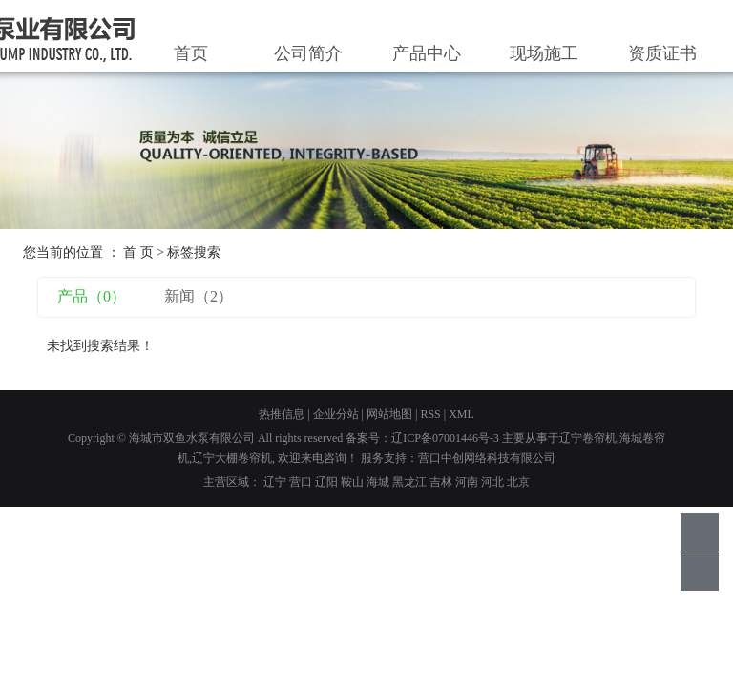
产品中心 (426, 53)
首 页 (138, 252)
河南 (466, 482)
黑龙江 (409, 482)
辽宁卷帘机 (588, 438)
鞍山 (352, 482)
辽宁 (274, 482)
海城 (377, 482)
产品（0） (91, 296)
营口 (300, 482)
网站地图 (389, 414)
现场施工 (544, 53)
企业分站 (336, 414)
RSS (430, 414)
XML (461, 414)
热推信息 (281, 414)
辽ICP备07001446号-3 (445, 438)
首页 (191, 53)
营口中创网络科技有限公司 (486, 458)
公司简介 (308, 53)
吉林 (440, 482)
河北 (492, 482)
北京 (518, 482)
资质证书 (662, 53)
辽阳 (326, 482)
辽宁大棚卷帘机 (232, 458)
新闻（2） (198, 296)
